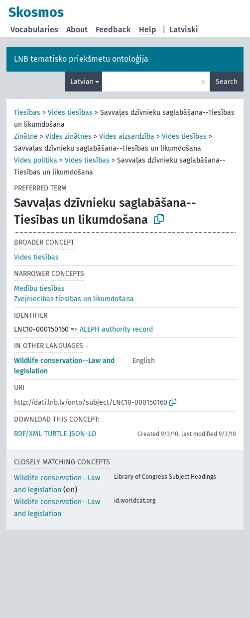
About (77, 29)
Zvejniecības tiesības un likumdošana (74, 299)
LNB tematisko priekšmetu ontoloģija (81, 59)
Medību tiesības (39, 288)
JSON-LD (82, 434)
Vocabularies (34, 29)
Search (227, 82)
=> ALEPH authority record (112, 329)
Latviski (183, 29)
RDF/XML (28, 434)
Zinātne (26, 136)
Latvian (82, 82)
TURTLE (55, 434)
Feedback (113, 29)
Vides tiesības (70, 112)
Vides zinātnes (68, 136)
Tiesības (27, 112)
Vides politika (35, 160)
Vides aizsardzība (126, 136)
